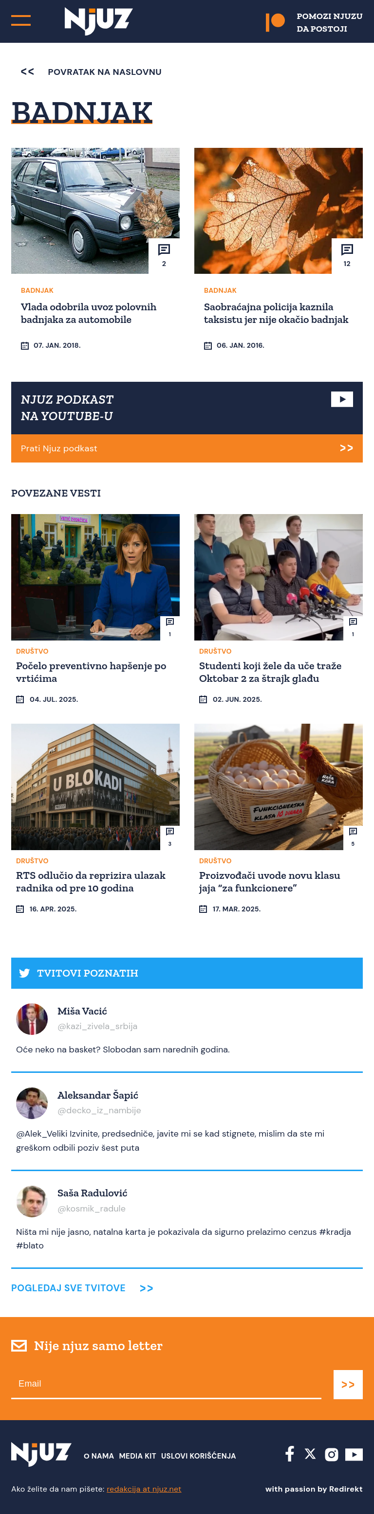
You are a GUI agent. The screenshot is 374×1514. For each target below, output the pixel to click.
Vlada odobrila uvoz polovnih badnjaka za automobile (88, 313)
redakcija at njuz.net (144, 1489)
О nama (99, 1456)
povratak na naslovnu (91, 72)
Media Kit (137, 1456)
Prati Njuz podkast (59, 448)
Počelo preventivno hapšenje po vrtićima (91, 672)
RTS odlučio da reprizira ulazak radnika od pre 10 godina (91, 881)
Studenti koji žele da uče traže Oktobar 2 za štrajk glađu (270, 672)
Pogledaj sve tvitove (68, 1288)
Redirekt (346, 1489)
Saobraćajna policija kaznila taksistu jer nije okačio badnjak (276, 313)
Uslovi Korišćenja (198, 1456)
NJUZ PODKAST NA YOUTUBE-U (67, 408)
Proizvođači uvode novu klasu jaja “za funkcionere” (269, 881)
